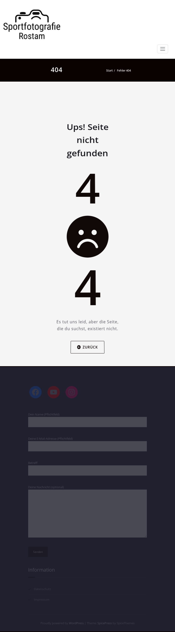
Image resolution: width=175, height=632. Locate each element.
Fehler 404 (124, 70)
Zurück (87, 340)
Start (109, 70)
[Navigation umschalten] (162, 49)
